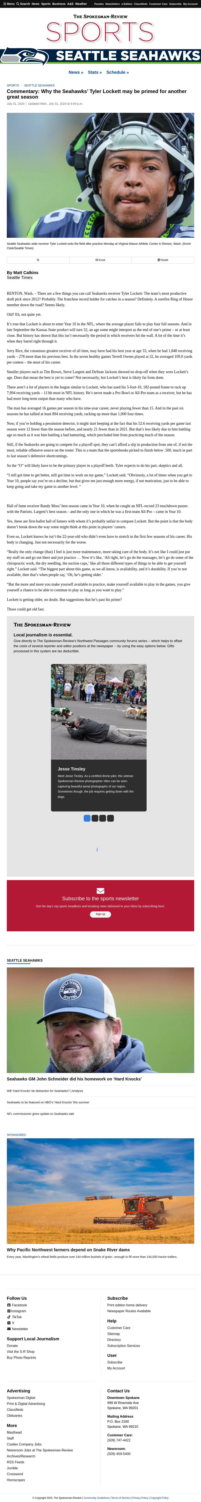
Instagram (16, 1311)
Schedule (117, 72)
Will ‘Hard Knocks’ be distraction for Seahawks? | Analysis (45, 1091)
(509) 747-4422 (118, 1440)
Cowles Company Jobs (24, 1444)
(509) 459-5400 (118, 1454)
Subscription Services (123, 1346)
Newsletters (112, 4)
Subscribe (175, 4)
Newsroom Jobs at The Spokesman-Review (40, 1450)
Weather (81, 4)
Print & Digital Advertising (26, 1404)
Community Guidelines (96, 1497)
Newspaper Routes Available (129, 1311)
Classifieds (140, 4)
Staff (10, 1438)
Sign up (100, 914)
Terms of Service (120, 1497)
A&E (70, 4)
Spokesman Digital (21, 1398)
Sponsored (23, 1135)
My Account (116, 1368)
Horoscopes (16, 1480)
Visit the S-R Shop (20, 1351)
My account (190, 4)
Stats (95, 72)
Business (58, 4)
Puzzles (99, 4)
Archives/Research (21, 1456)
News (36, 4)
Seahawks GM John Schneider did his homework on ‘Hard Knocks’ (74, 1079)
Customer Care (158, 4)
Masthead (14, 1432)
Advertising (18, 1391)
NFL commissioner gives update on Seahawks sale (40, 1114)
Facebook (17, 1305)
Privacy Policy (140, 1497)
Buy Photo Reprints (21, 1357)
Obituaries (14, 1415)
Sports (46, 4)
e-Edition (127, 4)
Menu (9, 4)
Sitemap (113, 1334)
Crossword (15, 1474)
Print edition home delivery (127, 1305)
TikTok (14, 1317)
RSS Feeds (15, 1462)
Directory (114, 1340)
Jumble (12, 1468)
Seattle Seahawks (39, 85)
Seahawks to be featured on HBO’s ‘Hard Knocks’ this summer (48, 1102)
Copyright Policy (159, 1497)
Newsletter (17, 1329)
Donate (12, 1346)
